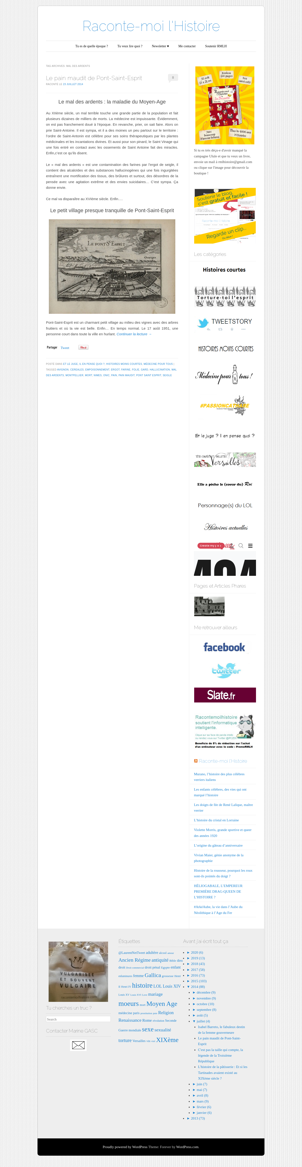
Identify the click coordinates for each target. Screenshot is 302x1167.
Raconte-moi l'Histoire (151, 26)
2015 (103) (198, 981)
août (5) (202, 1015)
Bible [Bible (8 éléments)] (172, 960)
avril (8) (202, 1095)
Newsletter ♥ (160, 46)
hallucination (160, 369)
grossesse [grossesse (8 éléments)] (167, 976)
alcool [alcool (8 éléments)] (163, 953)
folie (135, 369)
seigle (167, 375)
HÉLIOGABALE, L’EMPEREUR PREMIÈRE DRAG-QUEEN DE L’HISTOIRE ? (218, 891)
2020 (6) (196, 952)
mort (88, 375)
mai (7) (202, 1090)
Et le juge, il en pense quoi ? (84, 364)
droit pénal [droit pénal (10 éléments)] (152, 967)
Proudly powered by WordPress (125, 1147)
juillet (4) (203, 1021)
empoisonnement (97, 369)
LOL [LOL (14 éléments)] (157, 986)
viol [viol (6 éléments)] (153, 1041)
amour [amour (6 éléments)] (171, 953)
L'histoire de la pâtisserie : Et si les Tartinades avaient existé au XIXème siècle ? (222, 1072)
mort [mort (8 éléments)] (143, 1005)
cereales (77, 369)
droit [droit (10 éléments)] (121, 967)
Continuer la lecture (134, 334)
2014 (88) (197, 987)
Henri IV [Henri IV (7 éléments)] (126, 986)
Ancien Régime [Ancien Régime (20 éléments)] (134, 960)
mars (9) (203, 1101)
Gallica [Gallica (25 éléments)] (153, 975)
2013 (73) (197, 1118)
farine (125, 369)
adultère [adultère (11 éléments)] (152, 953)
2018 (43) (197, 964)
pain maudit (126, 375)
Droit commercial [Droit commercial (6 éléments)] (135, 967)
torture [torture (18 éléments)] (125, 1040)
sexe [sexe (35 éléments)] (148, 1029)
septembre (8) (206, 1010)
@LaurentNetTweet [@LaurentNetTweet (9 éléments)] (131, 953)
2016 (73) (197, 975)
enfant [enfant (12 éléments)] (176, 967)
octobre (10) (205, 1004)
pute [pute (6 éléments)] (155, 1013)
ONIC (106, 375)
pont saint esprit (148, 375)
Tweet (65, 348)
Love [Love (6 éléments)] (144, 995)
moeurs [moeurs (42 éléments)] (128, 1003)
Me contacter (187, 46)
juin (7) (202, 1084)
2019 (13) (197, 958)
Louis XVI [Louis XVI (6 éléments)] (135, 995)
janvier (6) (204, 1113)
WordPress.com (187, 1147)
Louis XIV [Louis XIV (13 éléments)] (172, 986)
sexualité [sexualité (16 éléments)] (163, 1029)
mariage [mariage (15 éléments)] (155, 994)
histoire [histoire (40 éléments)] (142, 985)
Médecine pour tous (158, 364)
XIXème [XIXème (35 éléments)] (167, 1039)
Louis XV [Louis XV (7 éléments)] (124, 994)
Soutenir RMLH (215, 46)
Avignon (63, 369)
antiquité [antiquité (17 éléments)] (160, 960)
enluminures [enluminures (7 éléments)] (125, 976)
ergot (115, 369)
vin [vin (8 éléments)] (149, 1041)
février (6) (204, 1107)
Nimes (98, 375)
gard (144, 369)
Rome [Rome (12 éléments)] (147, 1020)
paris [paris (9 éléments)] (136, 1013)
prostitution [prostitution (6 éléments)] (146, 1013)
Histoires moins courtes (124, 364)
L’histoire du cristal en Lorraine (216, 820)
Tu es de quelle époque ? (91, 46)
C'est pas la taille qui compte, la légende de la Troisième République (220, 1055)
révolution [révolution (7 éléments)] (158, 1020)
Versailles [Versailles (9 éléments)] (138, 1041)
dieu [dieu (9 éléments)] (180, 960)
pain (114, 375)
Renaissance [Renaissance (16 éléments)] (130, 1020)
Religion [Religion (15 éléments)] (166, 1012)
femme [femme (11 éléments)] (138, 976)
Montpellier (75, 375)
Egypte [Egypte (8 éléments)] (165, 967)
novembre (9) (206, 998)
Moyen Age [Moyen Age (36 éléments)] (161, 1003)
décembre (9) (206, 992)
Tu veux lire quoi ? (129, 46)
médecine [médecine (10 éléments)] (125, 1013)
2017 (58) (197, 970)
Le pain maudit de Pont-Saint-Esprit (94, 78)
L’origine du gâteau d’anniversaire (218, 845)
